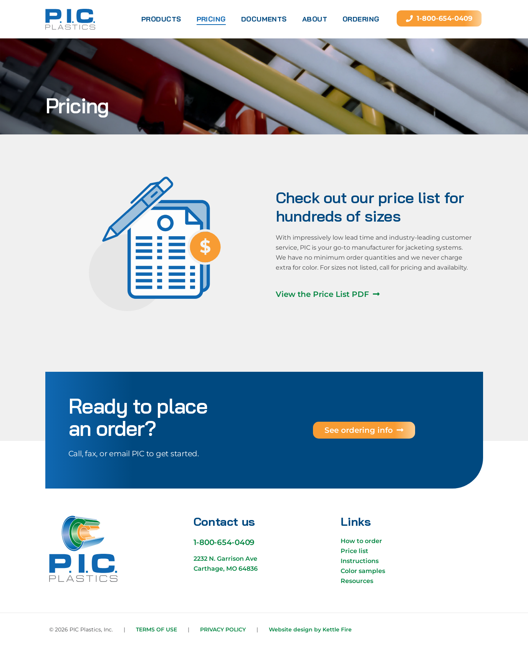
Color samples (363, 571)
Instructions (360, 561)
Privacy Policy (223, 629)
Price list (354, 551)
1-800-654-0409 (224, 542)
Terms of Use (156, 629)
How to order (361, 541)
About (314, 19)
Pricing (211, 19)
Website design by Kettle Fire (310, 629)
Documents (264, 19)
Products (161, 19)
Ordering (361, 19)
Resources (357, 581)
